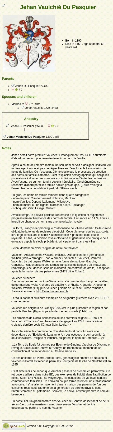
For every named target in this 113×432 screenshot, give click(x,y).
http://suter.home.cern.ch (52, 291)
